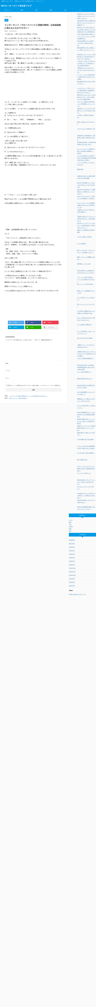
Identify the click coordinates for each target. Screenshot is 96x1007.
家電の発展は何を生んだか (84, 378)
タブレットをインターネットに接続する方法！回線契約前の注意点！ (86, 468)
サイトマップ (39, 1)
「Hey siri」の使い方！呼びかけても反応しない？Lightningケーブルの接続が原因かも (86, 63)
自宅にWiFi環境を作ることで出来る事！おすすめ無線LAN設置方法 (86, 414)
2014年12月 (72, 568)
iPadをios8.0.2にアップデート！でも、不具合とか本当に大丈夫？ (86, 482)
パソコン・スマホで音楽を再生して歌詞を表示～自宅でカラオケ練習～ (86, 77)
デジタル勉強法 (81, 243)
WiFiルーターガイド (7, 1)
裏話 (51, 10)
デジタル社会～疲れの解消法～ (86, 453)
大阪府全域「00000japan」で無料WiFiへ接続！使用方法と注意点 (86, 138)
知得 (36, 10)
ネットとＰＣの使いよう (84, 473)
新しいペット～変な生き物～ (18, 398)
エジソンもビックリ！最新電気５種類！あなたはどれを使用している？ (86, 205)
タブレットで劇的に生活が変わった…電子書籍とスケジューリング (86, 104)
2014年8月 (72, 582)
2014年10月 (72, 575)
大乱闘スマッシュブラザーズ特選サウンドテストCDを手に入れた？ (86, 111)
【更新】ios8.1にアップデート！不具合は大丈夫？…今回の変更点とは (86, 219)
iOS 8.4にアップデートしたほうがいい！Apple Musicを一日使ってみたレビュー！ (86, 225)
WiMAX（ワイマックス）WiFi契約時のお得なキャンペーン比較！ (86, 428)
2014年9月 (72, 578)
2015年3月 (72, 557)
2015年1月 (72, 564)
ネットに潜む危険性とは (84, 372)
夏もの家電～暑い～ (82, 459)
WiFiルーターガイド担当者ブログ (24, 1)
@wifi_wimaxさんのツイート (77, 594)
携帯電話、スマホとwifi (83, 264)
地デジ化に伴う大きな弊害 (84, 338)
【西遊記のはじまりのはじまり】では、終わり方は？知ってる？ (86, 70)
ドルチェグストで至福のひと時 (86, 128)
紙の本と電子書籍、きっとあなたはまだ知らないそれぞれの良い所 (86, 185)
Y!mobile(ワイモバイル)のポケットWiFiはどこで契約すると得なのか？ (86, 495)
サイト (7, 378)
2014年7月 (72, 585)
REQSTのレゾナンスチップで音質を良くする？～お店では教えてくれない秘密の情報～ (86, 97)
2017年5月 (72, 543)
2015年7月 (72, 550)
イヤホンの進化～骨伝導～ (84, 237)
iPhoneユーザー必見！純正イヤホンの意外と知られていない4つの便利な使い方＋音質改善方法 (86, 30)
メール (7, 370)
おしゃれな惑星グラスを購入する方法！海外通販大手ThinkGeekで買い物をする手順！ (86, 158)
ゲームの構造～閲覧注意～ (84, 324)
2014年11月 (72, 571)
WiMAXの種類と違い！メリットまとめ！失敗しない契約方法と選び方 (86, 421)
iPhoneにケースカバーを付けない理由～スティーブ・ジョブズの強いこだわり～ (86, 16)
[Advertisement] (33, 87)
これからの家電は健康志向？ (85, 358)
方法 (65, 10)
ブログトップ (7, 10)
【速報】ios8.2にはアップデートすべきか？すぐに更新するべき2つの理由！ (86, 354)
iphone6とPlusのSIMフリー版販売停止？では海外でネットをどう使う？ (86, 192)
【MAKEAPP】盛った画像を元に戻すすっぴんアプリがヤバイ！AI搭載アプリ (86, 23)
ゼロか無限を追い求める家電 (85, 439)
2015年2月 (72, 561)
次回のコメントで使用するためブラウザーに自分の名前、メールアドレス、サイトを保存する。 (34, 385)
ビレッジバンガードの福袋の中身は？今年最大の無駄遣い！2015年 (86, 151)
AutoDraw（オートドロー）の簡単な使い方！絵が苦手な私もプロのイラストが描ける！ (86, 57)
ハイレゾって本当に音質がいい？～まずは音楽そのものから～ (29, 396)
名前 (7, 363)
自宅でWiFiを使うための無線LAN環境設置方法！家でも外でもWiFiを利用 (86, 367)
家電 (22, 10)
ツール (80, 10)
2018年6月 (72, 540)
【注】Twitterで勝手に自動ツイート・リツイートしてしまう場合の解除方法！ (86, 36)
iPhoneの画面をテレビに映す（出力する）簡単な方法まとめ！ (85, 43)
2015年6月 (72, 554)
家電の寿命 (80, 169)
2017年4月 (72, 547)
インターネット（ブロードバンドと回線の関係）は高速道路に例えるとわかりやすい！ (86, 90)
